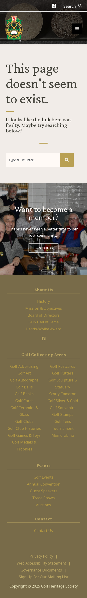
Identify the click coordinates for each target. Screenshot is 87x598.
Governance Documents (41, 570)
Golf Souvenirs (62, 407)
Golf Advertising (24, 366)
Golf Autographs (24, 380)
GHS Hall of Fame (44, 322)
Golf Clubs (24, 421)
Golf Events (43, 477)
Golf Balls (24, 387)
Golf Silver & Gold (63, 400)
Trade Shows (43, 497)
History (43, 301)
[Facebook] (54, 5)
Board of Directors (44, 315)
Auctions (43, 504)
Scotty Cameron (62, 393)
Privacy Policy (41, 556)
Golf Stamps (62, 414)
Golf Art (24, 373)
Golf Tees (63, 421)
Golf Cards (24, 400)
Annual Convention (43, 484)
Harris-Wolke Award (43, 329)
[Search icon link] (72, 6)
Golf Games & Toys (24, 435)
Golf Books (24, 393)
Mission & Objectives (43, 308)
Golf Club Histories (24, 428)
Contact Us (43, 530)
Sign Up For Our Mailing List (43, 576)
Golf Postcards (62, 366)
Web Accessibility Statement (41, 563)
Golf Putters (62, 373)
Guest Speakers (43, 490)
